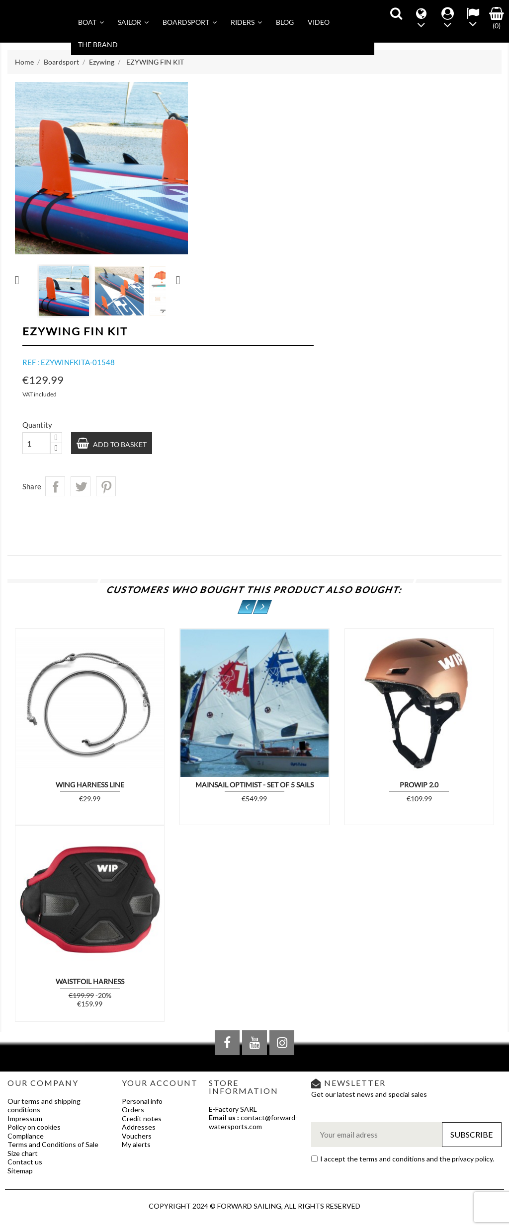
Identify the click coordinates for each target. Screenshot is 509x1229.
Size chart (22, 1153)
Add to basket (119, 444)
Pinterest (105, 486)
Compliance (25, 1136)
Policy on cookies (34, 1127)
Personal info (142, 1101)
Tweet (80, 486)
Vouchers (137, 1136)
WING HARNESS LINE (90, 784)
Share (55, 486)
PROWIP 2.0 (419, 784)
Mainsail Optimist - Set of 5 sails (254, 784)
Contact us (24, 1161)
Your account (160, 1082)
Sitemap (20, 1170)
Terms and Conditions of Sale (52, 1144)
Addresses (139, 1127)
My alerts (136, 1144)
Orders (133, 1109)
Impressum (24, 1118)
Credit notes (142, 1118)
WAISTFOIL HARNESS (90, 981)
